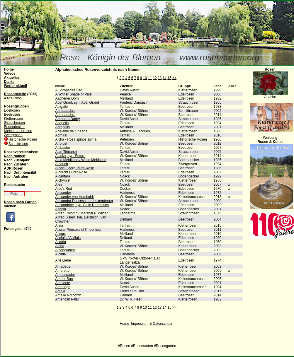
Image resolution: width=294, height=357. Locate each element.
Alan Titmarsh (66, 152)
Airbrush (62, 143)
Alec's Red (63, 189)
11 (150, 78)
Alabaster (62, 148)
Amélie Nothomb (68, 295)
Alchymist (62, 180)
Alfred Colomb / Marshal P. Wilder (81, 213)
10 (145, 78)
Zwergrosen (13, 135)
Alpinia (60, 254)
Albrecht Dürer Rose (71, 172)
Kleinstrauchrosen (18, 131)
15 (169, 78)
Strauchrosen (14, 123)
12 (155, 78)
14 (164, 78)
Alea (58, 184)
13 (160, 78)
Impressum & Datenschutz (151, 324)
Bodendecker (14, 127)
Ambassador (65, 275)
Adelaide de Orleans (71, 131)
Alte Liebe (63, 260)
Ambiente (62, 283)
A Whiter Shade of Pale (73, 94)
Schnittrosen (18, 144)
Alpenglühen (65, 250)
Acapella (62, 123)
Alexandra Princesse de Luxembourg (84, 201)
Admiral (61, 135)
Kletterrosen (13, 119)
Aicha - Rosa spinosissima (76, 139)
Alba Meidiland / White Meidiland (80, 160)
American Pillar (67, 299)
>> (174, 78)
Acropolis (62, 127)
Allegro (60, 234)
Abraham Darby (67, 119)
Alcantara (62, 176)
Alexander (63, 193)
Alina (59, 225)
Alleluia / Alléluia (68, 238)
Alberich (61, 164)
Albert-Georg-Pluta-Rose (74, 168)
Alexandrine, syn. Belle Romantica (82, 205)
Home (124, 324)
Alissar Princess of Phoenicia (78, 230)
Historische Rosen (23, 139)
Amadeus (62, 266)
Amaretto (62, 271)
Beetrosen (12, 114)
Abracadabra (65, 111)
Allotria (60, 242)
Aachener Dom (67, 98)
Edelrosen (12, 110)
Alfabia (60, 209)
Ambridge (62, 287)
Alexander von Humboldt (74, 197)
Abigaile (61, 107)
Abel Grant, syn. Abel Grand (77, 102)
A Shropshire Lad (68, 90)
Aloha (59, 246)
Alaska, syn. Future (70, 156)
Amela (60, 291)
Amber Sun (64, 279)
